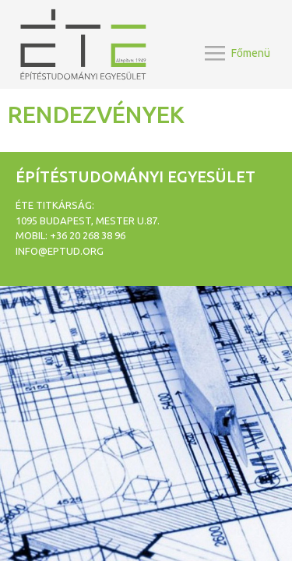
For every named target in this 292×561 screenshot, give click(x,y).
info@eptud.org (60, 250)
